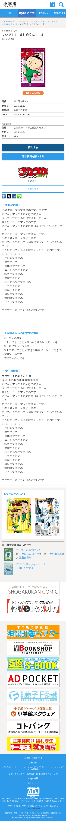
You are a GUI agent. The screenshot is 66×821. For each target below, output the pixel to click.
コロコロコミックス (10, 24)
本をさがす (11, 21)
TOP (3, 21)
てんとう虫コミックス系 (45, 21)
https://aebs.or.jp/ (34, 808)
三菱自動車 (25, 557)
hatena (4, 196)
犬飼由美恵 (55, 553)
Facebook (14, 196)
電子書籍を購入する (33, 156)
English (33, 778)
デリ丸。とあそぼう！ (28, 550)
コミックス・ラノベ (26, 21)
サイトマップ (33, 783)
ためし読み (33, 93)
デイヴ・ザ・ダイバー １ (31, 564)
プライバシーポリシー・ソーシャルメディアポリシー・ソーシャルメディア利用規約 (33, 768)
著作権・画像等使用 (33, 758)
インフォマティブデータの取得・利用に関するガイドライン (33, 774)
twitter (9, 196)
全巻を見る (33, 189)
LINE (19, 196)
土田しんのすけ (8, 39)
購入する (33, 147)
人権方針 (33, 762)
